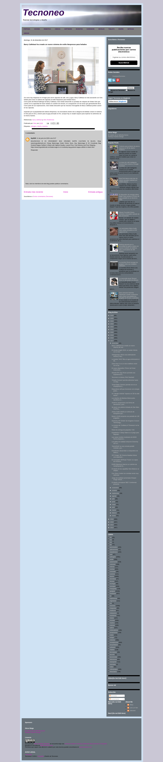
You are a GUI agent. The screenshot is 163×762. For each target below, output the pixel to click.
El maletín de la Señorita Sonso (118, 135)
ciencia (112, 566)
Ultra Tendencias (49, 120)
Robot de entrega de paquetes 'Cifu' (123, 430)
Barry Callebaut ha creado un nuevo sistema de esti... (123, 346)
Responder (34, 150)
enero (114, 515)
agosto (114, 496)
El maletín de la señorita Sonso (35, 731)
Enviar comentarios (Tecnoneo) (43, 196)
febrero (114, 513)
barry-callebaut (37, 120)
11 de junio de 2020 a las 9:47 (46, 138)
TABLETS (111, 29)
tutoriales (113, 664)
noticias (112, 625)
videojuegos (114, 669)
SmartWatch (114, 645)
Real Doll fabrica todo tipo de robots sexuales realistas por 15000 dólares (128, 180)
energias (112, 586)
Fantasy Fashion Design (116, 136)
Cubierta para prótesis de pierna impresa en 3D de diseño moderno (129, 148)
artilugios (33, 126)
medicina (113, 610)
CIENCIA (57, 29)
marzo (114, 510)
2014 (112, 525)
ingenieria (113, 601)
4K (111, 537)
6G (111, 542)
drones (112, 581)
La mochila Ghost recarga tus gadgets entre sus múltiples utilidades (128, 264)
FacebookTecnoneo (119, 76)
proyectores (113, 632)
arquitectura (114, 552)
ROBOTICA (47, 29)
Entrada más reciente (33, 192)
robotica (112, 640)
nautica (112, 623)
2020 (112, 332)
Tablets (112, 649)
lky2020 (33, 138)
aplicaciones (114, 549)
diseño (39, 126)
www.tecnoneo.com (46, 745)
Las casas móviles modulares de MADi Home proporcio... (124, 438)
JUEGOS (26, 33)
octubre (114, 490)
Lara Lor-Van (134, 708)
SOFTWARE (68, 29)
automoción (113, 562)
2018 (112, 338)
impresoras (113, 598)
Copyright (40, 756)
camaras (112, 564)
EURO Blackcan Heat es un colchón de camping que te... (124, 465)
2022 (112, 327)
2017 (112, 341)
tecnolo (112, 654)
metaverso (113, 613)
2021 (112, 329)
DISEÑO (121, 29)
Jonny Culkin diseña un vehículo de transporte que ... (123, 412)
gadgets (112, 591)
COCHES (37, 29)
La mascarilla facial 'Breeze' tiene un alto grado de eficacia (128, 279)
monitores (113, 615)
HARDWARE (91, 29)
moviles (112, 620)
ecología (112, 584)
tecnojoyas (113, 652)
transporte (113, 662)
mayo (114, 504)
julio (113, 499)
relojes (112, 637)
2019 (112, 335)
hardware (113, 593)
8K (111, 545)
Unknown (133, 710)
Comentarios (114, 699)
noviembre (115, 487)
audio (111, 559)
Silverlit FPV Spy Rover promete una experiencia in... (123, 373)
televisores (113, 659)
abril (113, 507)
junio (113, 502)
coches (112, 569)
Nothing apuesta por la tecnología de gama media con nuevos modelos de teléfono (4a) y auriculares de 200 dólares (129, 248)
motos (112, 618)
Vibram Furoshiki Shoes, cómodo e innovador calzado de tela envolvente (129, 214)
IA (110, 596)
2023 (112, 324)
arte (111, 554)
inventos (45, 126)
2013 (112, 527)
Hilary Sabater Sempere (42, 744)
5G (111, 540)
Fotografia (113, 588)
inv (111, 603)
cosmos (112, 574)
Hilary (131, 705)
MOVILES (101, 29)
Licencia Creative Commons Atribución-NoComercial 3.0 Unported (86, 744)
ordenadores (114, 630)
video (111, 667)
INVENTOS (79, 29)
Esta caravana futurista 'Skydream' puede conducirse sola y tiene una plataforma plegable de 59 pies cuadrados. (129, 295)
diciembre (115, 343)
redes (112, 635)
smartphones (114, 642)
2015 (112, 522)
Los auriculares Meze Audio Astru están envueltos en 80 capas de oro (128, 230)
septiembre (115, 493)
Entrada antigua (95, 192)
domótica (113, 579)
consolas (113, 571)
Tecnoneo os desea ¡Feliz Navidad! (123, 377)
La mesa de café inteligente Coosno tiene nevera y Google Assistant (129, 164)
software (112, 647)
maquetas (113, 608)
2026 (112, 315)
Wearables (113, 671)
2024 (112, 321)
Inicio (65, 192)
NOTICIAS (131, 29)
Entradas (113, 696)
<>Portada (28, 754)
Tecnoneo (43, 12)
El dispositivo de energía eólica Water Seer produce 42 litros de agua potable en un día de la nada (129, 197)
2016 (112, 519)
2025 (112, 318)
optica (112, 627)
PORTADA (27, 29)
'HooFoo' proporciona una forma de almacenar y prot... (123, 403)
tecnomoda (113, 657)
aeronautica (113, 547)
